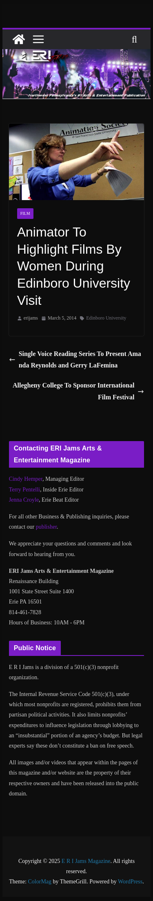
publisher (46, 527)
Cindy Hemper (25, 479)
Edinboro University (106, 318)
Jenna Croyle (24, 500)
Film (25, 213)
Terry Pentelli (24, 490)
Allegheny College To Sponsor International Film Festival (78, 391)
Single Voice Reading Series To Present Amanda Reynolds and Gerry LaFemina (75, 359)
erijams (31, 318)
